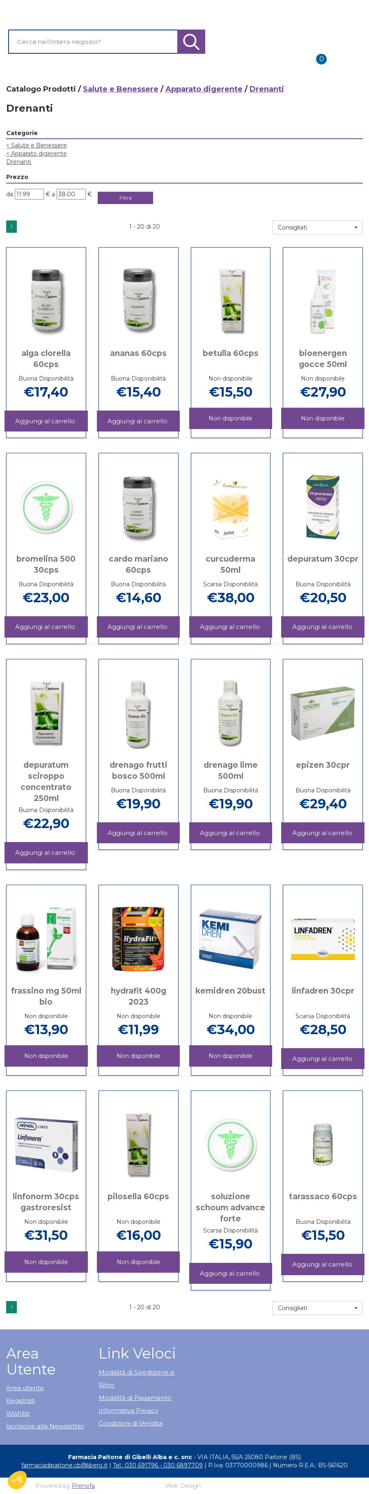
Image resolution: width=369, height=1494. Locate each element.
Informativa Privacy (128, 1410)
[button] (318, 227)
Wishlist (18, 1413)
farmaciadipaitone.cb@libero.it (64, 1465)
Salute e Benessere (120, 89)
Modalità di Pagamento (135, 1398)
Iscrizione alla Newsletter (45, 1426)
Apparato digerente (204, 89)
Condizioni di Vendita (131, 1423)
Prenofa (83, 1485)
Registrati (20, 1400)
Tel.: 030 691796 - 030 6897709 (158, 1465)
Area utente (25, 1388)
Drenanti (18, 161)
